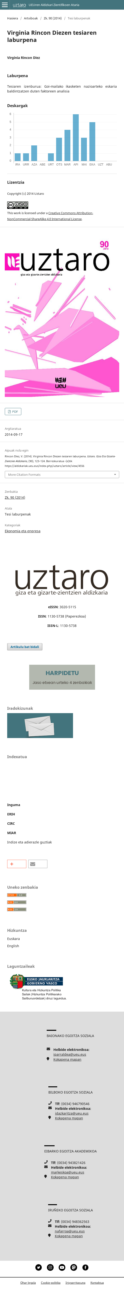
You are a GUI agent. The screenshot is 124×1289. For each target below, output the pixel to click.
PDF (14, 411)
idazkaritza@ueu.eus (72, 1113)
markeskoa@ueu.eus (67, 1172)
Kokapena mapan (67, 1059)
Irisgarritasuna (75, 1283)
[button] (16, 864)
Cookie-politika (51, 1283)
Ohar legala (28, 1283)
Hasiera (12, 18)
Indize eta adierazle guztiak (29, 842)
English (13, 946)
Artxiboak (31, 18)
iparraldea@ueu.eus (69, 1054)
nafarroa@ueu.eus (70, 1231)
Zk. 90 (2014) (53, 18)
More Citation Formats (24, 474)
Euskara (13, 938)
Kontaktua (97, 1283)
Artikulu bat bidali (25, 647)
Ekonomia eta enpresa (22, 531)
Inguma (13, 804)
